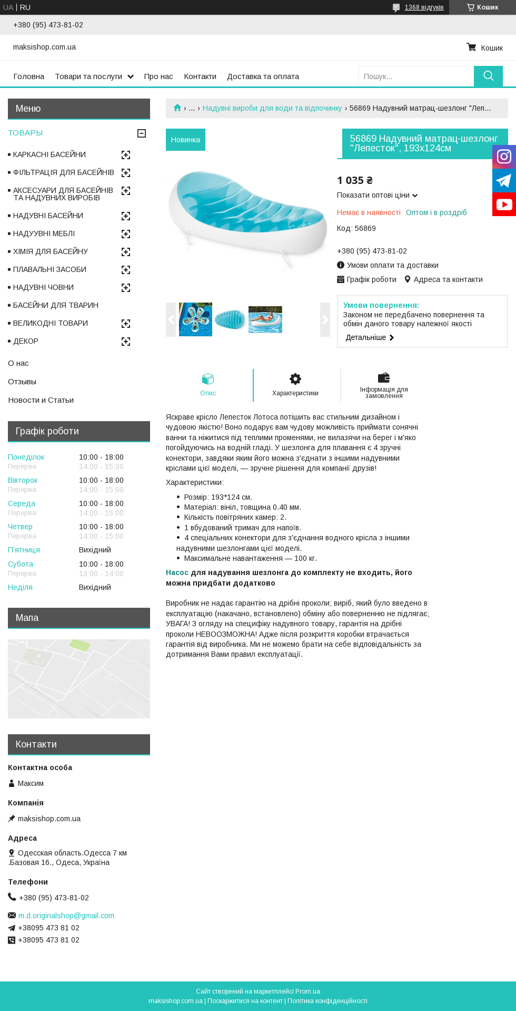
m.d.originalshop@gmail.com (66, 915)
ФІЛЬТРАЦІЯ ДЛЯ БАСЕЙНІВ (63, 172)
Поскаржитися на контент (245, 1001)
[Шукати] (488, 76)
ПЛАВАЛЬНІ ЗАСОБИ (49, 269)
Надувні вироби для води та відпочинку (272, 108)
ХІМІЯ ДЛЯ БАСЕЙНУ (50, 251)
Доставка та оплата (263, 76)
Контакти (200, 76)
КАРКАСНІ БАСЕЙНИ (49, 154)
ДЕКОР (25, 341)
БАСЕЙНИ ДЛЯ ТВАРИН (55, 305)
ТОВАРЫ (25, 132)
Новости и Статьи (41, 399)
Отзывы (22, 381)
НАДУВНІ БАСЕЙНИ (48, 215)
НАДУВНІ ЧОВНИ (43, 287)
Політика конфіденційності (327, 1001)
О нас (18, 362)
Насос (177, 572)
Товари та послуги (88, 76)
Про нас (158, 76)
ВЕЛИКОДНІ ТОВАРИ (50, 323)
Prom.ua (307, 991)
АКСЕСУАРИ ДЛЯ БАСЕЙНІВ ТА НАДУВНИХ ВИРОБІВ (63, 194)
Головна (28, 76)
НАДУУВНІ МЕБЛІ (44, 233)
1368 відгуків (424, 7)
